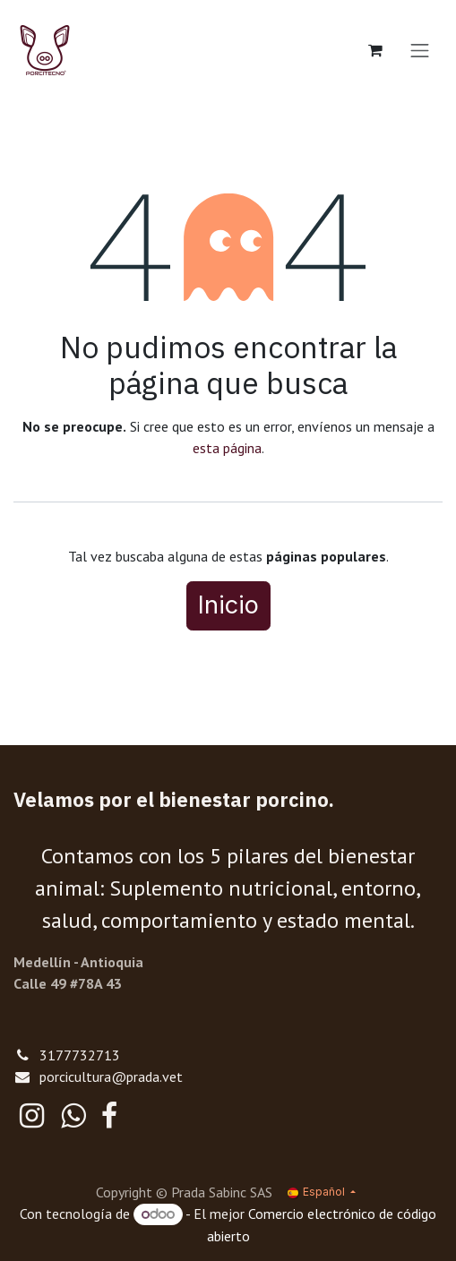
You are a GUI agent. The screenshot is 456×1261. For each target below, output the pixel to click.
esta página (227, 448)
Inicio (228, 605)
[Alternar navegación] (420, 50)
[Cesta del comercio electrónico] (375, 50)
